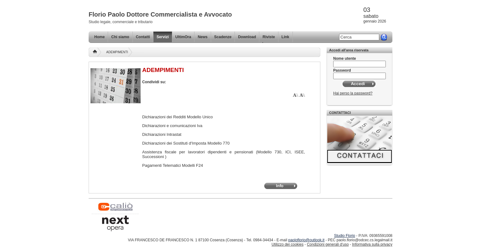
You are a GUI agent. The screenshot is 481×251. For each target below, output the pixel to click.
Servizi (163, 37)
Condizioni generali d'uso (328, 244)
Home (99, 37)
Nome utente (344, 58)
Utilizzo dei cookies (287, 244)
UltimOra (183, 37)
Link (285, 37)
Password (342, 70)
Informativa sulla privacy (372, 244)
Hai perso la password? (352, 93)
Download (247, 37)
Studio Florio (344, 235)
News (202, 37)
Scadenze (222, 37)
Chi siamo (120, 37)
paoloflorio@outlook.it (306, 240)
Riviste (268, 37)
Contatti (143, 37)
